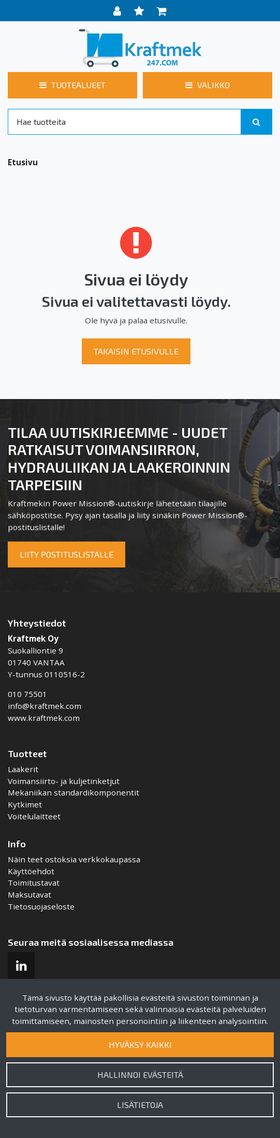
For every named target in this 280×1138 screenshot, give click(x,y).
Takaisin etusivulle (136, 351)
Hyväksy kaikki (140, 1044)
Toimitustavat (34, 882)
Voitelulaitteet (34, 816)
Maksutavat (29, 894)
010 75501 (27, 694)
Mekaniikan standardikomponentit (73, 792)
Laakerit (23, 769)
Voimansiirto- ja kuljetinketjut (64, 781)
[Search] (124, 122)
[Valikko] (207, 85)
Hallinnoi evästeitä (140, 1074)
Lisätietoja (140, 1104)
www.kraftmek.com (44, 718)
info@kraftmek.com (44, 706)
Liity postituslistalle (66, 554)
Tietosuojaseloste (41, 906)
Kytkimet (25, 804)
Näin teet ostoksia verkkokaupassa (74, 859)
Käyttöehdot (31, 871)
